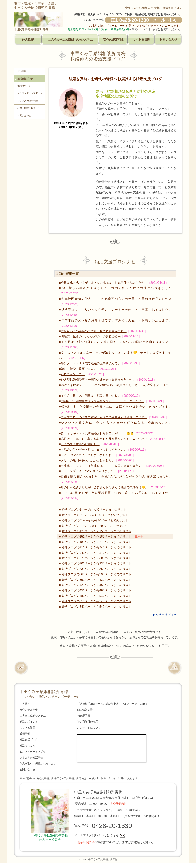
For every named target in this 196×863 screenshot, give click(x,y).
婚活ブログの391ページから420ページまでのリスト (96, 579)
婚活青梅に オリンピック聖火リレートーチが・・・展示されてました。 (116, 309)
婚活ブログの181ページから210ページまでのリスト (96, 542)
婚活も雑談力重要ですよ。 (79, 368)
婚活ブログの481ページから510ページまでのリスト (96, 595)
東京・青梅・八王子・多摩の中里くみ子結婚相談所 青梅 (36, 6)
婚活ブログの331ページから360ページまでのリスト (96, 568)
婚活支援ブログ (25, 78)
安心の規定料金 (113, 39)
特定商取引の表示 (87, 721)
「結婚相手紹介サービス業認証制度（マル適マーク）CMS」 (112, 703)
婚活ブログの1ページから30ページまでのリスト (94, 509)
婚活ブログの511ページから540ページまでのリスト (96, 601)
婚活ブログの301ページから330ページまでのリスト (96, 563)
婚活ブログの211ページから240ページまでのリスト (96, 547)
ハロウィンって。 (73, 374)
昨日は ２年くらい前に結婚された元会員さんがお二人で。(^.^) (104, 438)
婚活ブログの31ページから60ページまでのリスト (95, 515)
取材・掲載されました (28, 108)
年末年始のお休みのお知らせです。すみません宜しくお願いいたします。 (116, 320)
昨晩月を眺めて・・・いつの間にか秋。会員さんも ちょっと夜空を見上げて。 (116, 385)
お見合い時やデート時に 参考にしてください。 (94, 449)
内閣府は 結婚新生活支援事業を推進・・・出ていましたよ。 (102, 401)
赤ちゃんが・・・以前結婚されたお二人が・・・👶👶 (97, 433)
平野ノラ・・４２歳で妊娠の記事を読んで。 (91, 363)
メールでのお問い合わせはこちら (99, 835)
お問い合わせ (168, 39)
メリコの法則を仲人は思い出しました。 (88, 460)
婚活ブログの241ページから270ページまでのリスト (96, 552)
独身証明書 (83, 715)
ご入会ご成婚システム (33, 715)
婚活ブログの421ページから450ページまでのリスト (96, 585)
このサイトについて (89, 727)
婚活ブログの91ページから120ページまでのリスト (96, 525)
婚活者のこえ (24, 86)
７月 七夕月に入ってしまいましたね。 (88, 455)
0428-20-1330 (112, 825)
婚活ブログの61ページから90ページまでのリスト (95, 520)
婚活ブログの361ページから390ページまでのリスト (96, 574)
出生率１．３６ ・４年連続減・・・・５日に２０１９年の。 (102, 465)
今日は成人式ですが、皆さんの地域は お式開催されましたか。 (104, 282)
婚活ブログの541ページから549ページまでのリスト (96, 606)
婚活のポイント (29, 721)
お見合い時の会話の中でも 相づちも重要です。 (94, 331)
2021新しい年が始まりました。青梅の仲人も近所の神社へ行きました (116, 288)
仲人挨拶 (28, 39)
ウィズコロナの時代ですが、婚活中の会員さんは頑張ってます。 (104, 417)
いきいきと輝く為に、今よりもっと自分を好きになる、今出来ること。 (116, 422)
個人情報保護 (85, 709)
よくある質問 (141, 39)
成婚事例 (21, 71)
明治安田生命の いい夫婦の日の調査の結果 (91, 336)
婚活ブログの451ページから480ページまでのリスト (96, 590)
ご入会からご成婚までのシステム (70, 39)
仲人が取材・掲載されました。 (38, 763)
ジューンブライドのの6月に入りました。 (88, 471)
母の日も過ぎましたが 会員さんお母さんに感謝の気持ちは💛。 (104, 487)
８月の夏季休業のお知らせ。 (80, 444)
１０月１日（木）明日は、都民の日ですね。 (91, 395)
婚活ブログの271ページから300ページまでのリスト (96, 558)
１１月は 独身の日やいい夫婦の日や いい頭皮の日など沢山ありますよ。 (116, 341)
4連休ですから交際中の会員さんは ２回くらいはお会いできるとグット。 (116, 406)
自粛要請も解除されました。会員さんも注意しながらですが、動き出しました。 (116, 476)
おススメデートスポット (29, 93)
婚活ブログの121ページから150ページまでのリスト (96, 531)
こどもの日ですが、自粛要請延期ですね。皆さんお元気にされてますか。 (116, 492)
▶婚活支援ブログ (164, 614)
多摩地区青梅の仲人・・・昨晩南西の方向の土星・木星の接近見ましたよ (116, 298)
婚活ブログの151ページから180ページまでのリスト (96, 536)
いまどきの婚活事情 (27, 101)
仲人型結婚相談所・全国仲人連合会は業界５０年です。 (98, 379)
